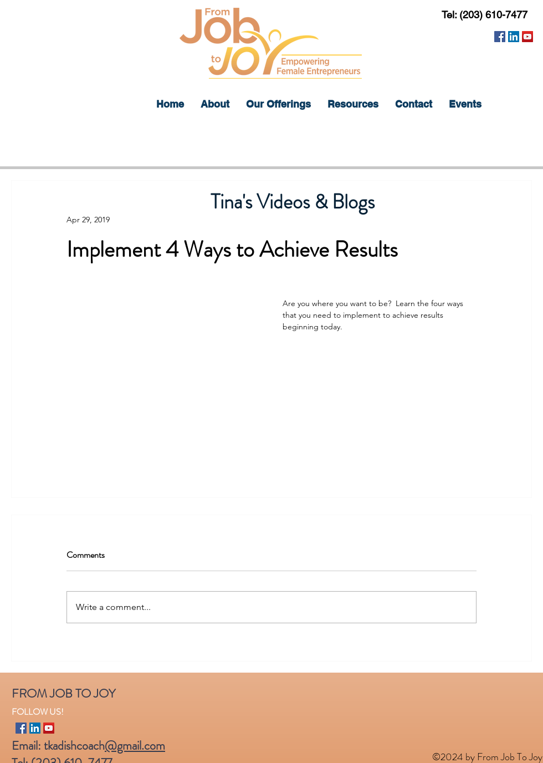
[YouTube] (527, 36)
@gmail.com (135, 745)
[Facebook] (499, 36)
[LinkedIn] (513, 36)
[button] (278, 104)
